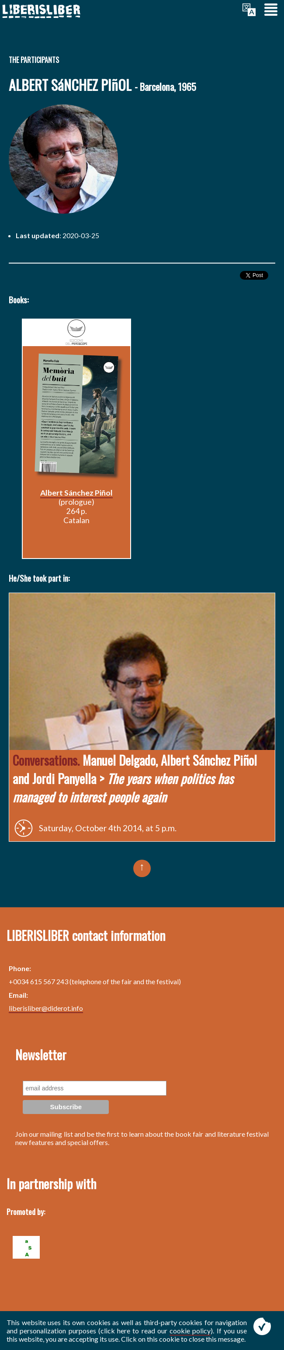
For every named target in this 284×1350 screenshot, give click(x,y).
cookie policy (190, 1330)
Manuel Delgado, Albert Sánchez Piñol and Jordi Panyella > (135, 778)
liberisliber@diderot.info (46, 1008)
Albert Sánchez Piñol (76, 492)
